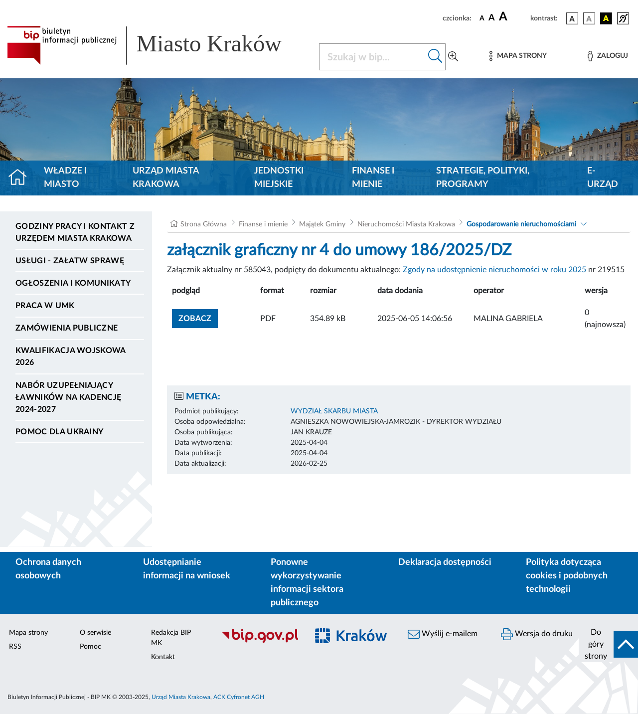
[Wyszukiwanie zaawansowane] (453, 57)
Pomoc (90, 646)
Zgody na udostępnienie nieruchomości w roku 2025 (494, 270)
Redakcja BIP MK (171, 638)
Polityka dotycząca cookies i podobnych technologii (567, 576)
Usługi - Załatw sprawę (69, 261)
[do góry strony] (608, 644)
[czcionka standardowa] (481, 18)
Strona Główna (203, 224)
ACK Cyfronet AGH (238, 697)
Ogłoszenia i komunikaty (73, 283)
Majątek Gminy (322, 224)
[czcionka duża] (513, 17)
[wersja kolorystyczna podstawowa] (572, 18)
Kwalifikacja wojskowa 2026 (70, 356)
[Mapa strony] (518, 56)
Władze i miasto (65, 178)
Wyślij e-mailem (443, 634)
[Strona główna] (21, 178)
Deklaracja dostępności (444, 562)
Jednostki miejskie (279, 178)
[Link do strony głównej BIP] (157, 45)
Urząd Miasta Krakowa (166, 178)
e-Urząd (602, 178)
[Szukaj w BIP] (372, 56)
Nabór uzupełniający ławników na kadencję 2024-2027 (68, 397)
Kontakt (163, 657)
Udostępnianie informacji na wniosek (186, 569)
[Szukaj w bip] (435, 56)
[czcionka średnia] (491, 18)
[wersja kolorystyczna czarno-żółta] (606, 18)
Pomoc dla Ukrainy (59, 432)
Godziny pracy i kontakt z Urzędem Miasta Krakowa (75, 232)
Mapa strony (28, 632)
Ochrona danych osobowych (48, 569)
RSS (15, 646)
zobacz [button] (198, 317)
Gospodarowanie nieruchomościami (521, 224)
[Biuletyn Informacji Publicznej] (259, 641)
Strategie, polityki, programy (482, 178)
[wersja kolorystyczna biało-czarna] (589, 18)
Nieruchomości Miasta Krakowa (406, 224)
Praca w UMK (45, 306)
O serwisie (95, 632)
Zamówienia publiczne (66, 328)
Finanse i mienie (373, 178)
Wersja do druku (537, 634)
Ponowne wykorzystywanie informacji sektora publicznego (307, 582)
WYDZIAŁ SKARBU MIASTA (334, 411)
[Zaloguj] (608, 56)
